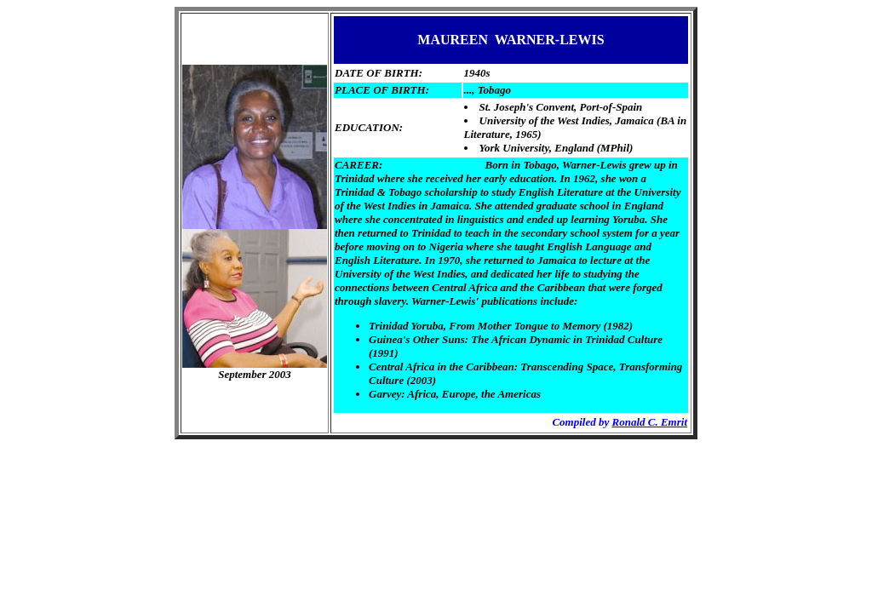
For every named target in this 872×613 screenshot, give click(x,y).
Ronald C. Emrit (650, 421)
